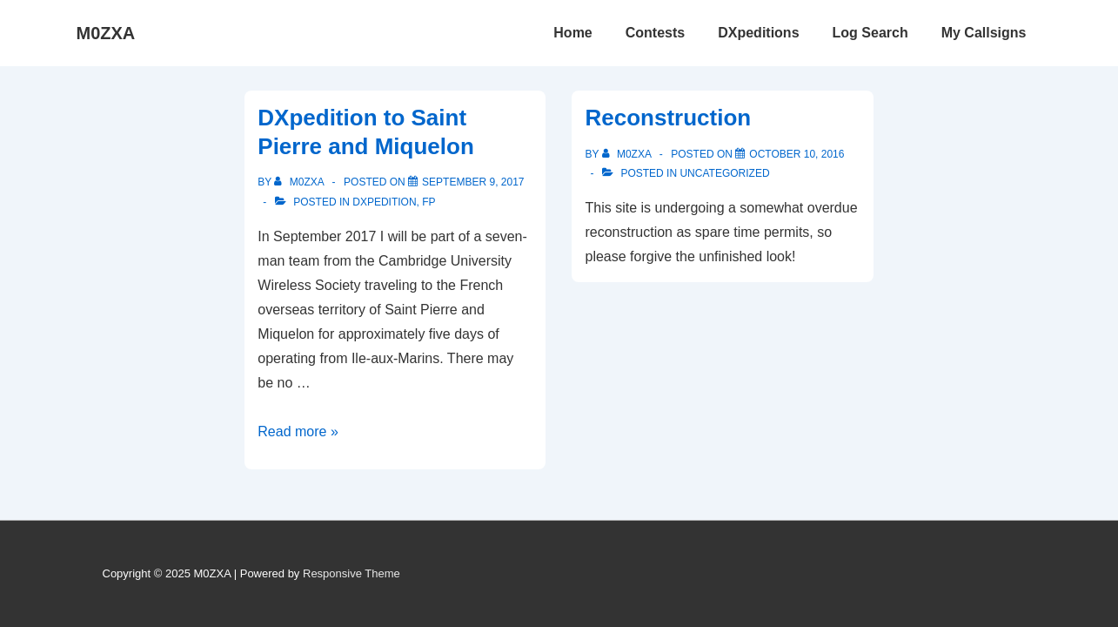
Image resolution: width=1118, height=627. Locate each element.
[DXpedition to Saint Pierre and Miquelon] (473, 182)
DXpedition (384, 202)
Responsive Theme (351, 573)
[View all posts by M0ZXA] (300, 182)
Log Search (870, 32)
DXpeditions (758, 32)
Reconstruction (668, 117)
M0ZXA (106, 33)
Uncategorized (724, 173)
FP (428, 202)
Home (572, 32)
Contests (655, 32)
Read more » (298, 431)
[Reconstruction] (796, 154)
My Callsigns (984, 32)
